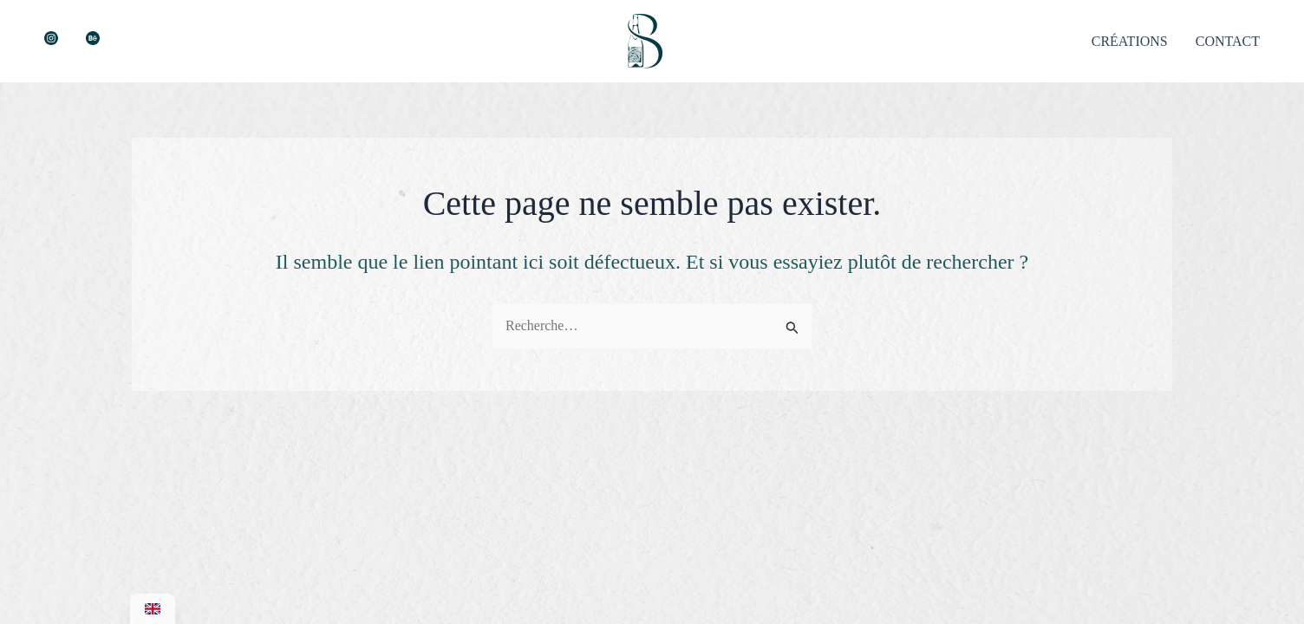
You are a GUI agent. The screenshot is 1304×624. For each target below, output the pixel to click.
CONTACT (1228, 41)
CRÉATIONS (1130, 41)
